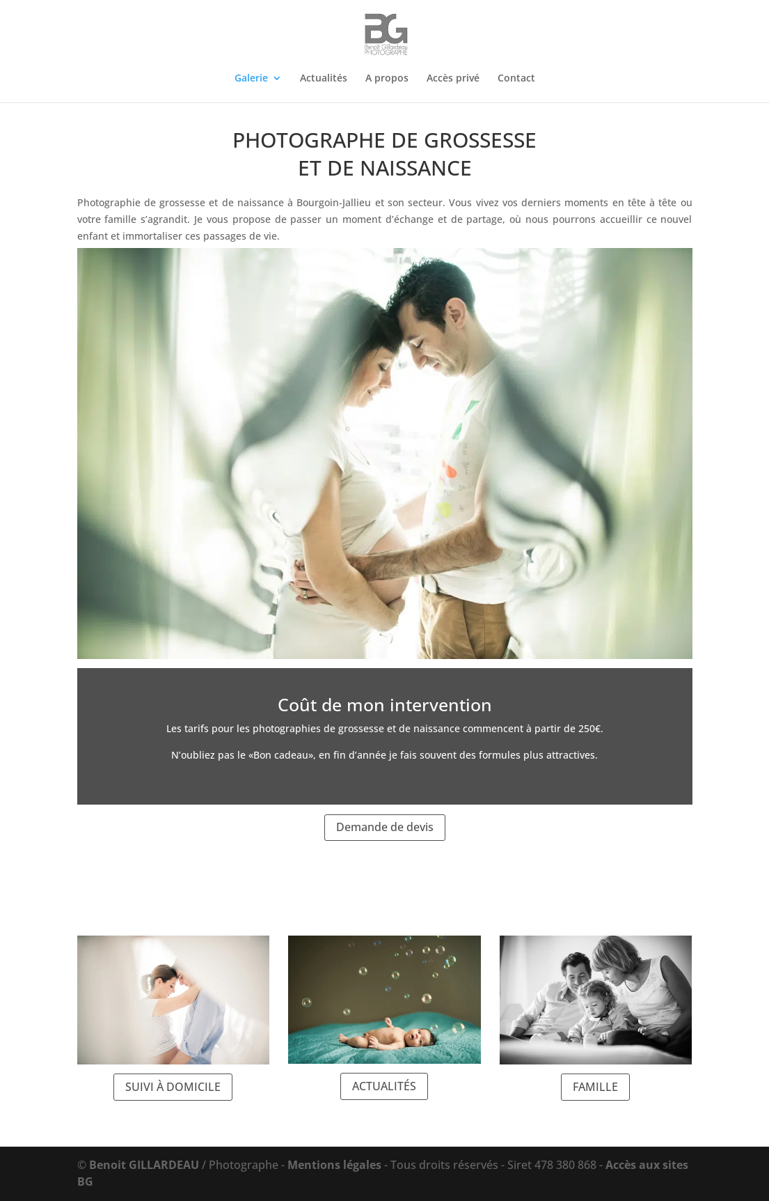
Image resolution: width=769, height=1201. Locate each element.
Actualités (323, 78)
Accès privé (453, 78)
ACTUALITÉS (384, 1086)
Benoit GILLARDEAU (144, 1164)
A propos (387, 78)
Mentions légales (334, 1164)
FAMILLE (595, 1086)
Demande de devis (385, 827)
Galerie (251, 78)
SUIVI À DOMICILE (173, 1086)
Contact (516, 78)
